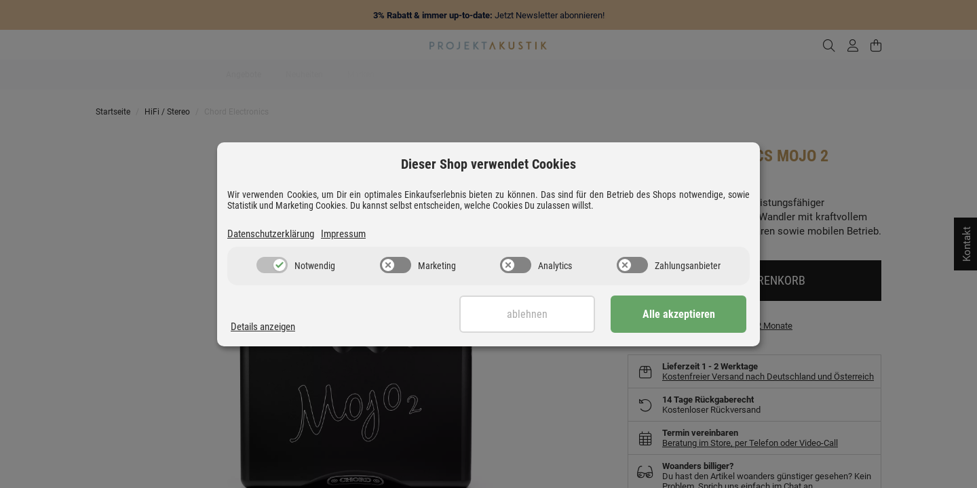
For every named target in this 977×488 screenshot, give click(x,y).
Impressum (343, 234)
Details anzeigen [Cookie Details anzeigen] (263, 327)
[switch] (272, 265)
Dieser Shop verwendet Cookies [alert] (488, 164)
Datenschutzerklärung (270, 234)
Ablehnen (527, 314)
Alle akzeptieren (679, 314)
